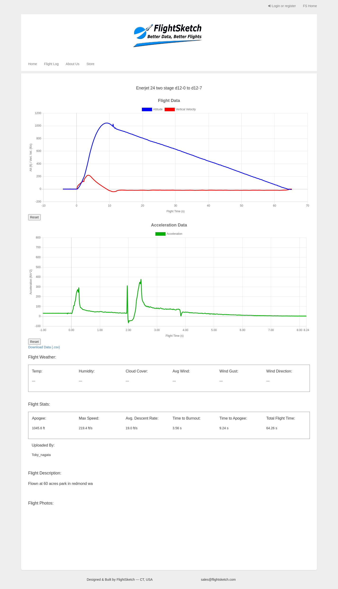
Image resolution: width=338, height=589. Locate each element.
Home (32, 64)
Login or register (282, 6)
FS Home (310, 6)
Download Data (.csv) (44, 347)
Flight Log (51, 64)
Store (90, 64)
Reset (34, 217)
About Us (73, 64)
